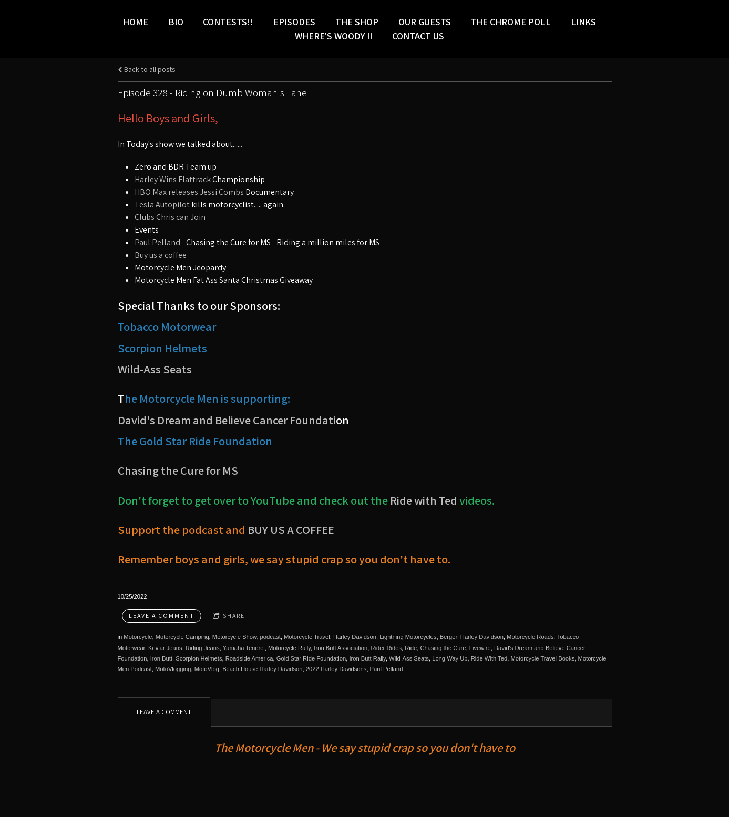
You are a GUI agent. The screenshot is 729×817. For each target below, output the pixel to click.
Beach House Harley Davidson (262, 669)
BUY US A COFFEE (291, 529)
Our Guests (424, 22)
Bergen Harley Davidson (472, 637)
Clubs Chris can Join (170, 217)
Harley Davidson (354, 637)
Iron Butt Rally (367, 658)
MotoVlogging (173, 669)
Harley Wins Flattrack (173, 179)
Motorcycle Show (234, 637)
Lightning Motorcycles (407, 637)
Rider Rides (386, 648)
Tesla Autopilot (162, 204)
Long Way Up (449, 658)
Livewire (480, 648)
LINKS (583, 22)
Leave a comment (161, 616)
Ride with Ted (423, 500)
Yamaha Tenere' (244, 648)
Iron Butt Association (340, 648)
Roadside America (249, 658)
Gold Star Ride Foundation (311, 658)
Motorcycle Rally (289, 648)
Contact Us (418, 36)
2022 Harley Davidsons (336, 669)
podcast (270, 637)
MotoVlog (206, 669)
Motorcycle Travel (307, 637)
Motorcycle (138, 637)
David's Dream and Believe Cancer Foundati (227, 419)
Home (135, 22)
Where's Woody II (333, 36)
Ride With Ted (489, 658)
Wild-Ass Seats (155, 368)
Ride (411, 648)
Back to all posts (146, 69)
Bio (175, 22)
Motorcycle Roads (530, 637)
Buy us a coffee (161, 254)
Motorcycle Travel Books (542, 658)
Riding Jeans (203, 648)
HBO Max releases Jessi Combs (189, 191)
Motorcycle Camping (182, 637)
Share (229, 616)
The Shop (356, 22)
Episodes (294, 22)
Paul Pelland (157, 242)
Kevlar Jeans (165, 648)
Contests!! (228, 22)
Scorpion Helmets (199, 658)
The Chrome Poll (510, 22)
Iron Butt (161, 658)
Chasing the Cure (443, 648)
